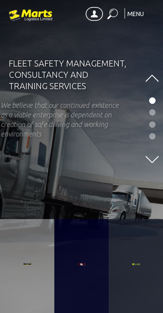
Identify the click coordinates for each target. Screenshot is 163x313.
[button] (140, 14)
